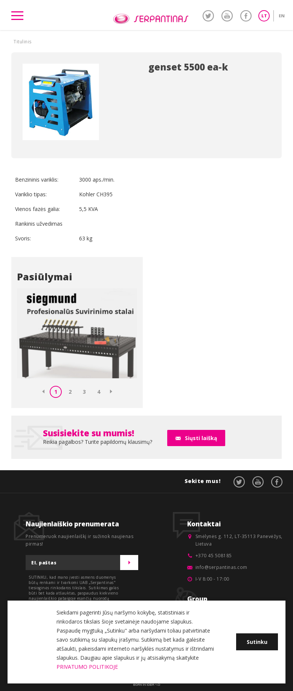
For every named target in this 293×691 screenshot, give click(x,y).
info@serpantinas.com (221, 567)
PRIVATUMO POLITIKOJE (87, 666)
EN (282, 15)
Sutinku (257, 641)
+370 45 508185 (213, 555)
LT (264, 15)
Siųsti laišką (201, 438)
